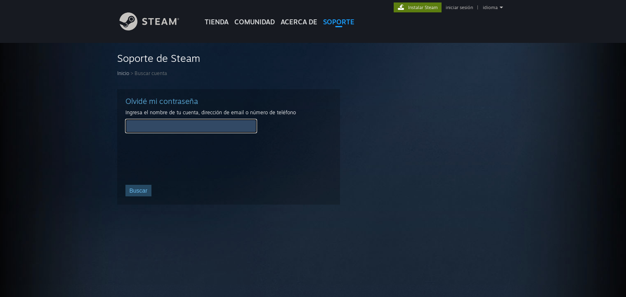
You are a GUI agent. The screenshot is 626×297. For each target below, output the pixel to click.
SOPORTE (338, 22)
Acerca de (299, 22)
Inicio (123, 73)
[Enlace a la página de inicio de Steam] (155, 28)
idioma (490, 7)
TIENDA (217, 22)
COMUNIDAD (254, 22)
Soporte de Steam (158, 58)
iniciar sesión (459, 7)
